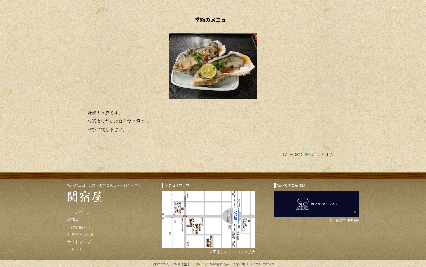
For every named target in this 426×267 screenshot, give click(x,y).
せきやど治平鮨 (81, 234)
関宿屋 (309, 154)
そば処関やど (79, 227)
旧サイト (75, 249)
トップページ (79, 212)
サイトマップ (79, 242)
